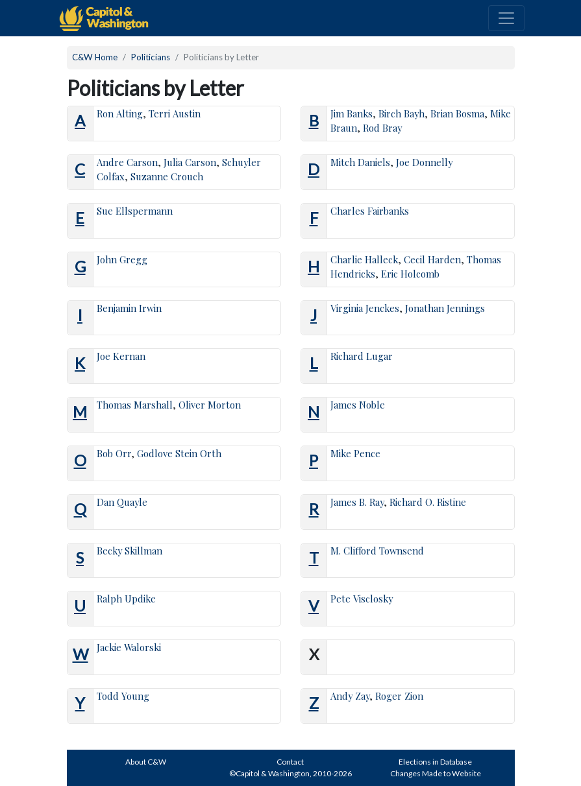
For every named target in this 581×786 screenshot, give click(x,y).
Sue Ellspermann (135, 210)
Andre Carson (127, 162)
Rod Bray (382, 127)
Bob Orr (114, 453)
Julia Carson (190, 162)
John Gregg (122, 259)
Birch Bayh (401, 113)
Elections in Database (435, 762)
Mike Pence (355, 453)
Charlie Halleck (364, 259)
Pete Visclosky (361, 598)
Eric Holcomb (410, 273)
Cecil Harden (432, 259)
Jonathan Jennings (445, 308)
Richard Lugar (361, 356)
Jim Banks (351, 113)
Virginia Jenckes (364, 308)
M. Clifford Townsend (377, 550)
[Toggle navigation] (506, 18)
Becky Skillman (129, 550)
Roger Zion (399, 695)
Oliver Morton (210, 404)
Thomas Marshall (135, 404)
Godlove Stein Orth (179, 453)
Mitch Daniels (360, 162)
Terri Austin (175, 113)
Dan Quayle (122, 501)
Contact (290, 762)
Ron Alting (120, 113)
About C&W (145, 762)
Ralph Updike (126, 598)
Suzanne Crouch (166, 176)
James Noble (357, 404)
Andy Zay (349, 695)
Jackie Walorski (129, 647)
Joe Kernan (121, 356)
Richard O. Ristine (427, 501)
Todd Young (123, 695)
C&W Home (94, 57)
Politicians (150, 57)
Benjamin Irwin (129, 308)
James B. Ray (357, 501)
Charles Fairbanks (369, 210)
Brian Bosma (457, 113)
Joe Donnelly (424, 162)
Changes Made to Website (435, 773)
